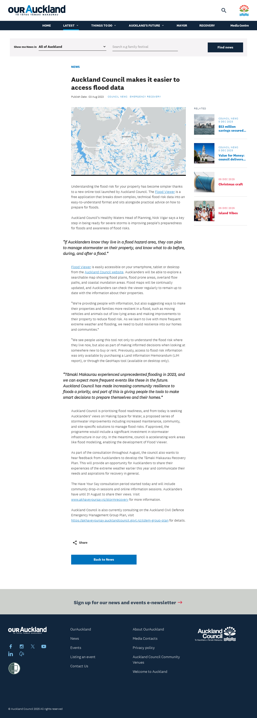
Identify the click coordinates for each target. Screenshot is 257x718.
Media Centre (239, 25)
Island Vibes (228, 213)
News (75, 67)
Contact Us (79, 666)
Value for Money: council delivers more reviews (232, 157)
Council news (118, 96)
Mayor (182, 25)
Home (46, 25)
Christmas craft (231, 184)
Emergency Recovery (145, 96)
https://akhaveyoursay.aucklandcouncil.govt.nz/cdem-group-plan (119, 520)
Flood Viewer (165, 192)
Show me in (25, 47)
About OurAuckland (148, 629)
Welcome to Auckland (150, 671)
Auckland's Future (146, 25)
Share (80, 542)
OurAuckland (80, 629)
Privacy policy (144, 647)
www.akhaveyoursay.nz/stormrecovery (99, 499)
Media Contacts (145, 638)
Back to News (104, 559)
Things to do (104, 25)
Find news (225, 47)
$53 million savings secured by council (231, 128)
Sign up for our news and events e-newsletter (128, 603)
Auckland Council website (104, 272)
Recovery (207, 25)
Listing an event (82, 657)
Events (75, 647)
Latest (71, 25)
